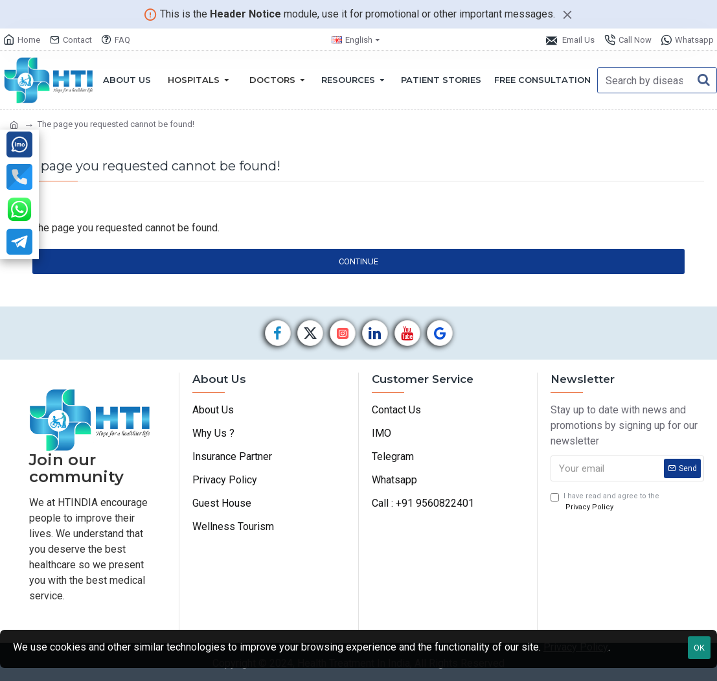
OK (699, 647)
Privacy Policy (575, 647)
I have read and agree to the (605, 502)
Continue (358, 261)
